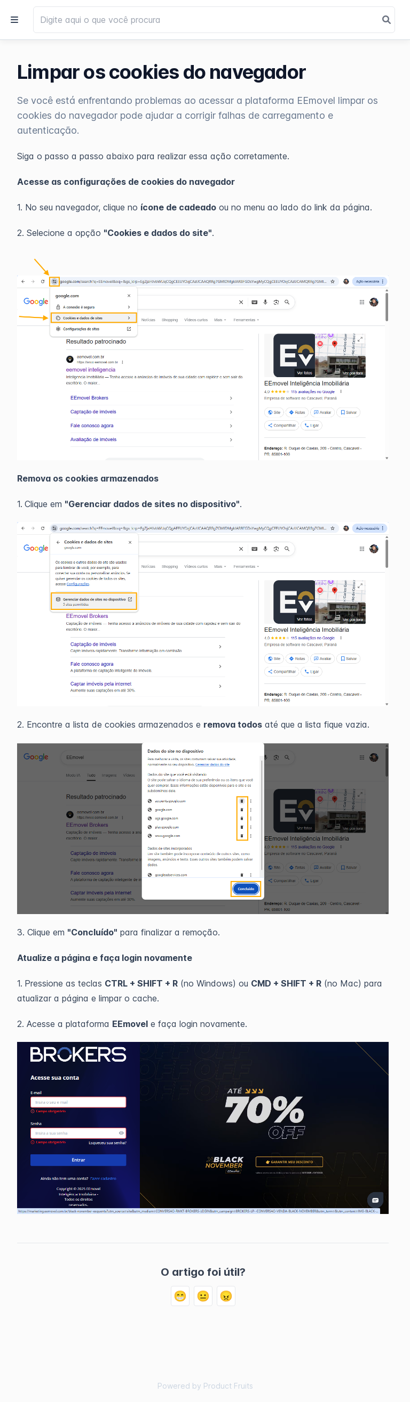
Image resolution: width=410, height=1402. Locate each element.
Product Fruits (228, 1385)
